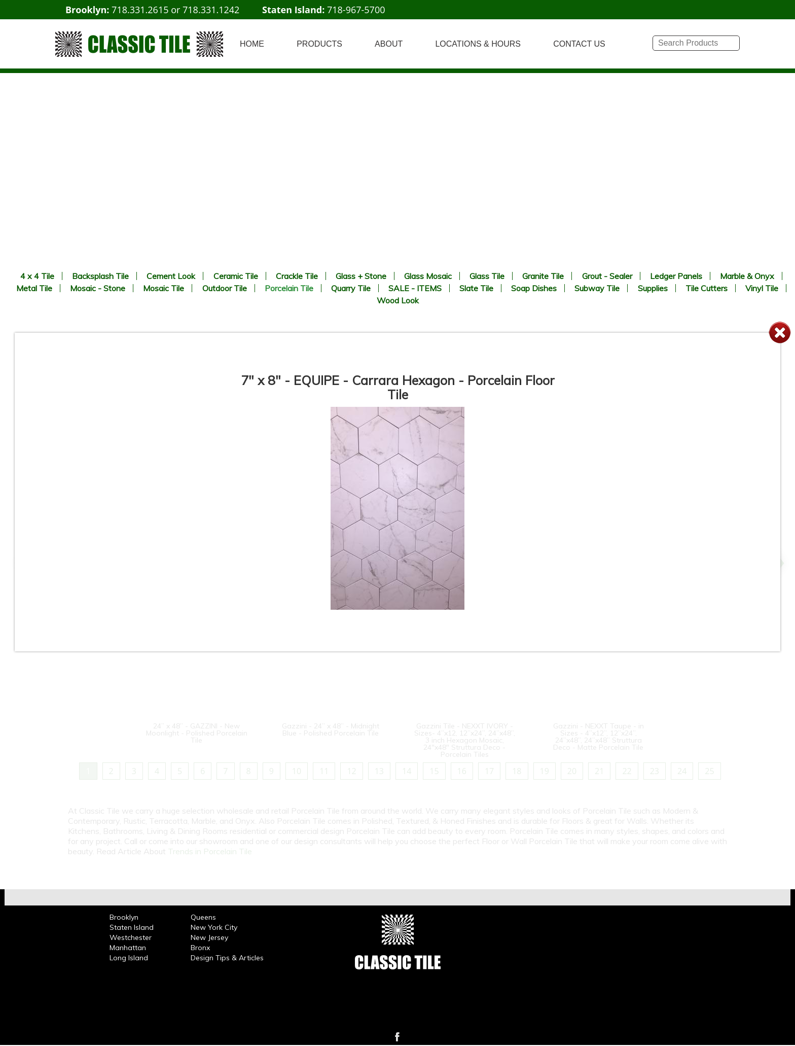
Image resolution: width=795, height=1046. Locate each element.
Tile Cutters (706, 288)
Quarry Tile (351, 288)
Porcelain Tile (289, 288)
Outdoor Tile (224, 288)
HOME (252, 44)
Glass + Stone (361, 276)
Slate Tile (476, 288)
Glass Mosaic (428, 276)
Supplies (653, 288)
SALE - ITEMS (415, 288)
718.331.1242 (211, 10)
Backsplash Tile (100, 276)
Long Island (129, 957)
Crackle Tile (297, 276)
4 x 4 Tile (37, 276)
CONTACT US (579, 44)
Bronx (200, 947)
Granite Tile (543, 276)
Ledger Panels (676, 276)
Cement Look (171, 276)
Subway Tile (597, 288)
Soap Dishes (534, 288)
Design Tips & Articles (227, 957)
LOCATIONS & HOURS (478, 44)
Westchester (131, 937)
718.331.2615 (140, 10)
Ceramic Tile (235, 276)
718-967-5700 (356, 10)
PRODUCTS (319, 44)
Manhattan (128, 947)
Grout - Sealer (607, 276)
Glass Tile (486, 276)
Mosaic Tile (163, 288)
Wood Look (398, 300)
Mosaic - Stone (97, 288)
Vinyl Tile (761, 288)
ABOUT (389, 44)
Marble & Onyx (747, 276)
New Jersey (209, 937)
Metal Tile (34, 288)
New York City (214, 927)
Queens (203, 917)
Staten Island (132, 927)
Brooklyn (124, 917)
